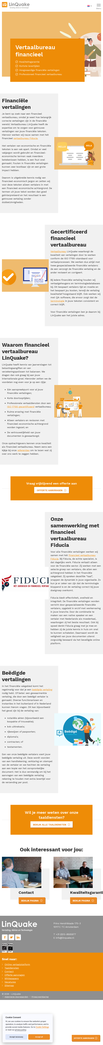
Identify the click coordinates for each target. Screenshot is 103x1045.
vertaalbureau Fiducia (25, 138)
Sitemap (9, 985)
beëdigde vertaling (42, 689)
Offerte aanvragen (15, 975)
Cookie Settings (42, 1027)
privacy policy (20, 1030)
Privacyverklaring (40, 997)
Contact (9, 971)
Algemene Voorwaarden (16, 997)
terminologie (57, 301)
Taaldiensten (12, 968)
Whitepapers (12, 978)
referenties (23, 450)
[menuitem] (90, 6)
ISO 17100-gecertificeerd (20, 406)
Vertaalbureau (58, 251)
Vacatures (10, 982)
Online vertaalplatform (17, 964)
